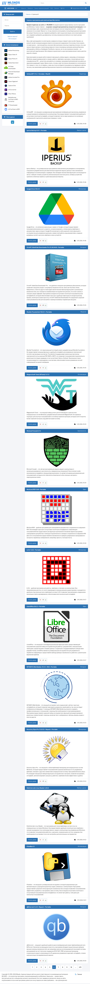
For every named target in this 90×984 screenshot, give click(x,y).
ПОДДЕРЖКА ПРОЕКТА (78, 8)
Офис (84, 489)
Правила (30, 8)
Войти (12, 31)
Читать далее (32, 124)
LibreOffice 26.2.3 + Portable (36, 606)
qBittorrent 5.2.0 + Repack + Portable (39, 907)
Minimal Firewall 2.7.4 (34, 431)
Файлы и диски (81, 130)
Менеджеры (82, 189)
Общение (83, 312)
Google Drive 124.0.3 (33, 189)
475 (80, 967)
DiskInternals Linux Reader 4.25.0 (38, 788)
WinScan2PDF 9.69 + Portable (36, 489)
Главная (28, 14)
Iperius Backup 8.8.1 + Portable (37, 130)
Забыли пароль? (12, 36)
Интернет (83, 247)
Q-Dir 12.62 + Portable (34, 550)
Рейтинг (56, 8)
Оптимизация (82, 374)
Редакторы (82, 74)
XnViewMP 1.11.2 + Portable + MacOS (38, 74)
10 (71, 967)
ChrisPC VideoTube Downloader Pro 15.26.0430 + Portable (45, 247)
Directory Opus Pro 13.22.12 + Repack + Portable (42, 729)
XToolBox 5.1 (31, 846)
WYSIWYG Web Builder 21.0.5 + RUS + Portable (42, 667)
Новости (23, 8)
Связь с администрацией (41, 8)
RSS (62, 8)
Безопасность (82, 431)
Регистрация (12, 38)
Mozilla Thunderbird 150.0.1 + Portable (39, 312)
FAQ (51, 8)
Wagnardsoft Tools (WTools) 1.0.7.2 (38, 374)
